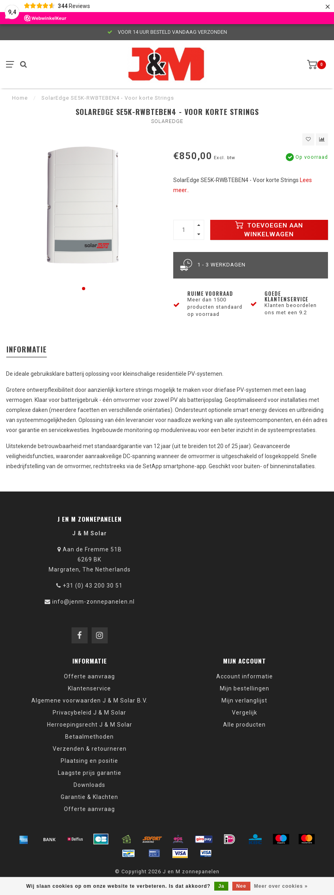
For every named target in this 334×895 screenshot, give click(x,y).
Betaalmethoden (89, 736)
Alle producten (244, 724)
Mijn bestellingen (244, 688)
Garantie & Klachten (89, 797)
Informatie (26, 349)
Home (20, 98)
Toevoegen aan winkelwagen (269, 229)
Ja (221, 886)
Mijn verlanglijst (244, 700)
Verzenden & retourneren (90, 748)
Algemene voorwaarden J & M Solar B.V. (89, 700)
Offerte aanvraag (89, 676)
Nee (241, 886)
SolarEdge (167, 121)
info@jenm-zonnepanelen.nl (93, 601)
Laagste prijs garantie (89, 773)
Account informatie (244, 676)
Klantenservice (89, 688)
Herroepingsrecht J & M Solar (89, 724)
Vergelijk (244, 712)
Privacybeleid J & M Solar (89, 712)
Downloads (89, 785)
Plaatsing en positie (89, 761)
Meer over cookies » (281, 886)
